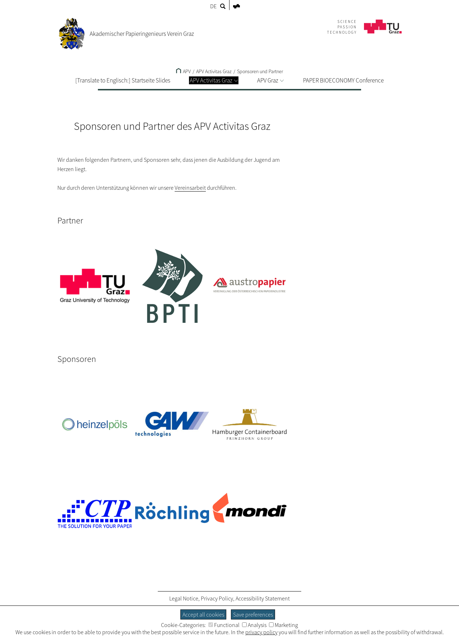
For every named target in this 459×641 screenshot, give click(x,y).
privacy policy (261, 632)
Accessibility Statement (263, 598)
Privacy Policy (217, 598)
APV (183, 71)
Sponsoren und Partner (260, 71)
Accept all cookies (203, 614)
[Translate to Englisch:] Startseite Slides (122, 80)
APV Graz (270, 80)
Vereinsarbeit (190, 187)
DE (213, 6)
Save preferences (253, 614)
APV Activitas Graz (214, 80)
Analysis (254, 624)
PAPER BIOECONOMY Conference (343, 80)
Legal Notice (183, 598)
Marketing (283, 624)
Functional (224, 624)
